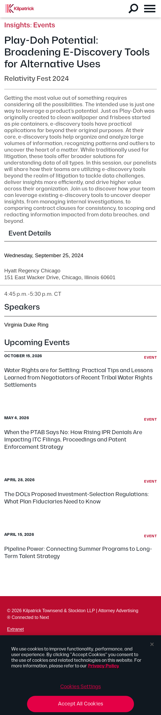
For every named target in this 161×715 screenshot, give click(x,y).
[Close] (152, 644)
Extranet (15, 629)
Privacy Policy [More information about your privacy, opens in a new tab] (103, 666)
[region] (80, 675)
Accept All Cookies (80, 704)
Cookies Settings (80, 687)
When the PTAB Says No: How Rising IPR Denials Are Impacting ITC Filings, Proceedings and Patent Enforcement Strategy (73, 439)
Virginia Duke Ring (26, 325)
